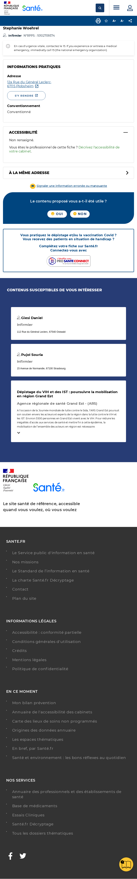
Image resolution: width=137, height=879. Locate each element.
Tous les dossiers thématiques (42, 833)
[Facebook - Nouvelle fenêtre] (11, 856)
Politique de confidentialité (40, 669)
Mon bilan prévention (34, 703)
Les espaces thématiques (37, 739)
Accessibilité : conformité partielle (47, 632)
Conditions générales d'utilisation (46, 641)
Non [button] (80, 214)
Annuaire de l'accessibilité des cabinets (52, 712)
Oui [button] (57, 214)
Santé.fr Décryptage (33, 824)
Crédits (19, 650)
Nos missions (25, 562)
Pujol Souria (30, 355)
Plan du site (24, 598)
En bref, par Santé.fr (33, 748)
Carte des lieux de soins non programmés (54, 721)
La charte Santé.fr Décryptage (43, 580)
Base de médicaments (34, 806)
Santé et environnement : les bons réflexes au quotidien (69, 757)
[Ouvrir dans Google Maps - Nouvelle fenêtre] (29, 84)
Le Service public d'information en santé (53, 553)
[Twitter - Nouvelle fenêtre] (23, 856)
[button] (68, 186)
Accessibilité (23, 132)
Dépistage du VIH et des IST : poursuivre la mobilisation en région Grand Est (67, 394)
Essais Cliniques (28, 815)
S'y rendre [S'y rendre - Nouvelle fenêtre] (24, 95)
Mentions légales (29, 660)
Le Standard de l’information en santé (51, 571)
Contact (20, 589)
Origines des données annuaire (44, 730)
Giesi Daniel (30, 318)
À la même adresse (29, 173)
